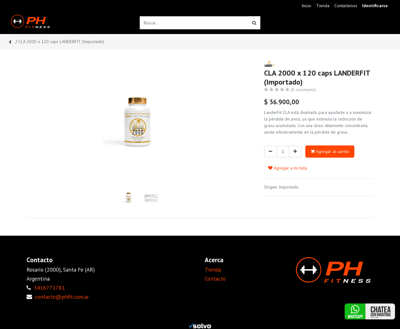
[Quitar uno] (270, 151)
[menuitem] (306, 6)
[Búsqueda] (254, 22)
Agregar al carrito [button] (330, 151)
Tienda (213, 269)
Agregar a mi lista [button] (287, 168)
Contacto (215, 278)
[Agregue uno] (295, 151)
